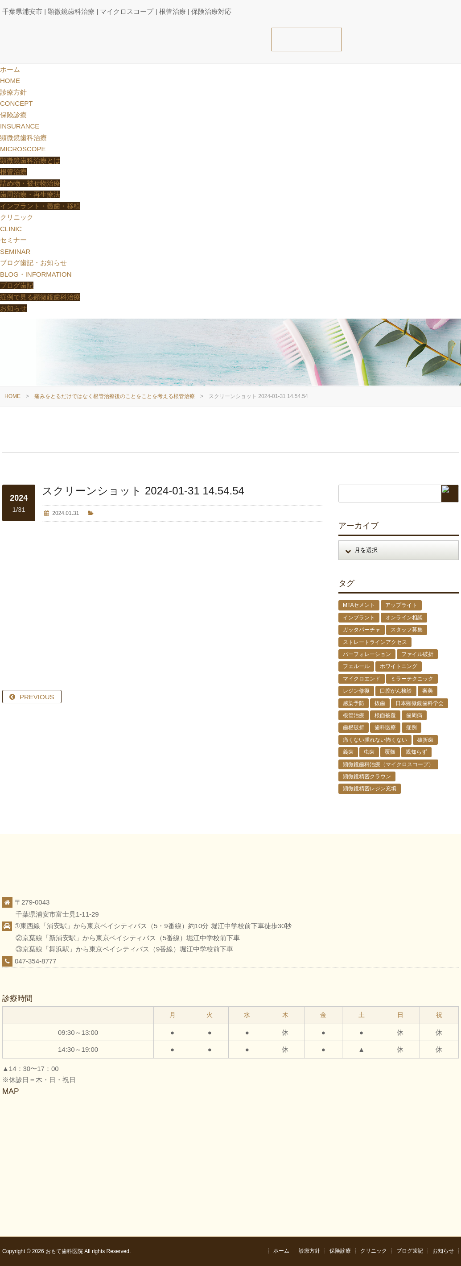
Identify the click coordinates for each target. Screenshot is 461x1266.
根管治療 (13, 171)
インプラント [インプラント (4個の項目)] (359, 617)
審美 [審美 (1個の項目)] (427, 691)
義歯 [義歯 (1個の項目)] (348, 752)
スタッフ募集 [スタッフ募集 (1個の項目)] (407, 630)
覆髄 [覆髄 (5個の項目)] (390, 752)
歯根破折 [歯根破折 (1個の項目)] (353, 727)
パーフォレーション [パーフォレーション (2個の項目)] (367, 654)
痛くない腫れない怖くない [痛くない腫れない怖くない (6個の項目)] (375, 740)
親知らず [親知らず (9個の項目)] (416, 752)
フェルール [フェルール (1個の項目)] (356, 666)
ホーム (281, 1251)
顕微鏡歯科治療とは (30, 160)
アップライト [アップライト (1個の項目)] (401, 605)
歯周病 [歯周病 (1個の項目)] (414, 715)
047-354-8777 (35, 961)
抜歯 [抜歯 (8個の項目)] (380, 703)
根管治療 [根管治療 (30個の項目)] (353, 715)
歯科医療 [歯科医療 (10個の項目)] (385, 727)
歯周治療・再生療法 (30, 194)
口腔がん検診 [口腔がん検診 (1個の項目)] (396, 691)
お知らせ (13, 308)
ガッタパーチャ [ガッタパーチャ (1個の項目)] (361, 630)
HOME (12, 396)
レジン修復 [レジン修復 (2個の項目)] (356, 691)
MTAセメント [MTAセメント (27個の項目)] (359, 605)
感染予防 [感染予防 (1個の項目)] (353, 703)
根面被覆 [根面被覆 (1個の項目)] (385, 715)
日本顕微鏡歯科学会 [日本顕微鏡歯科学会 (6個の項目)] (419, 703)
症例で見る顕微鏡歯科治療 (40, 297)
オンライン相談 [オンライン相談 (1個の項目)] (404, 617)
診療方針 (309, 1251)
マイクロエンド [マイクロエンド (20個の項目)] (361, 679)
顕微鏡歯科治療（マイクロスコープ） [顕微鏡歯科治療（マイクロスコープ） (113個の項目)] (388, 764)
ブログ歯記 (16, 285)
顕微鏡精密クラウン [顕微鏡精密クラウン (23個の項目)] (367, 776)
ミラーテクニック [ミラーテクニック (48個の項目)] (412, 679)
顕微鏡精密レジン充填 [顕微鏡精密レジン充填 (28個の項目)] (369, 788)
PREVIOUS (37, 697)
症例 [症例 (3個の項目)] (411, 727)
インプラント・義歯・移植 (40, 206)
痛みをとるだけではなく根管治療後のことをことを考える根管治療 (114, 396)
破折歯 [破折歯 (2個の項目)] (425, 740)
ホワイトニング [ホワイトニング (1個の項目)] (398, 666)
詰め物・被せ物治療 (30, 183)
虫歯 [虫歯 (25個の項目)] (369, 752)
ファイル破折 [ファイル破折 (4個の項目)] (417, 654)
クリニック (373, 1251)
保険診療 (340, 1251)
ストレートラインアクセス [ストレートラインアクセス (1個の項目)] (375, 642)
